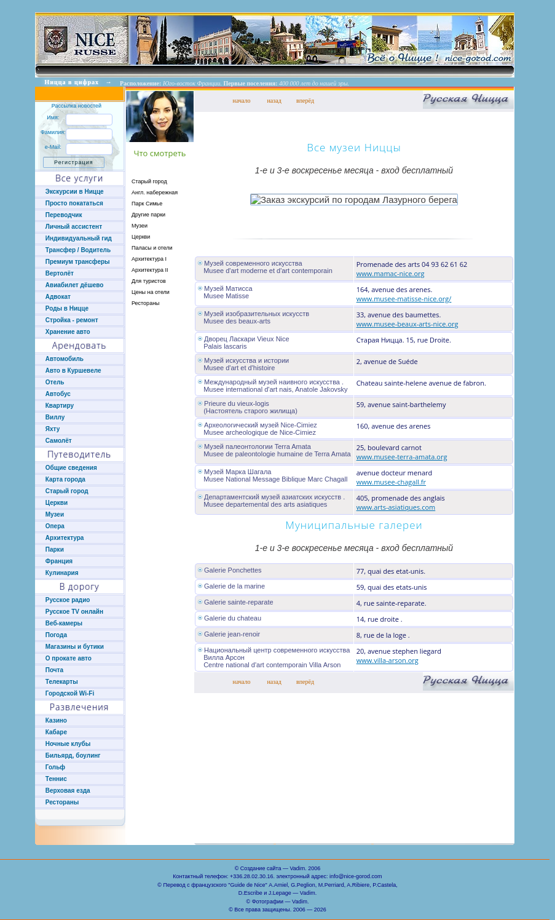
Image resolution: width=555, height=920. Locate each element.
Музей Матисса (228, 288)
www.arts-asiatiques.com (396, 507)
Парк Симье (147, 203)
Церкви (141, 237)
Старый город (149, 181)
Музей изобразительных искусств (256, 313)
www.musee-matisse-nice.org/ (404, 298)
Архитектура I (149, 259)
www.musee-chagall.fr (391, 481)
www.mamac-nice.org (390, 273)
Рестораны (146, 303)
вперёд (305, 100)
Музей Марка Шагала (237, 471)
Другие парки (148, 215)
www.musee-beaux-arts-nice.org (407, 323)
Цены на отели (151, 292)
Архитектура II (150, 270)
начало (242, 100)
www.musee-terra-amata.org (401, 456)
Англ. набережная (155, 192)
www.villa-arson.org (387, 660)
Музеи (140, 226)
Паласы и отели (152, 248)
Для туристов (149, 281)
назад (274, 100)
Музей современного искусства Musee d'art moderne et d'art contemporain (265, 267)
